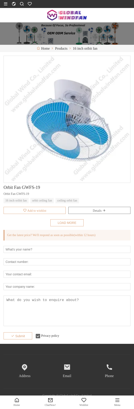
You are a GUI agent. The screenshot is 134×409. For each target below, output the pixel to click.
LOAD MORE (67, 223)
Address (24, 376)
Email (67, 376)
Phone (109, 376)
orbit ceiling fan (42, 200)
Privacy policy (50, 335)
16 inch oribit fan (16, 200)
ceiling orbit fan (67, 200)
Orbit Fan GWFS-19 (22, 187)
